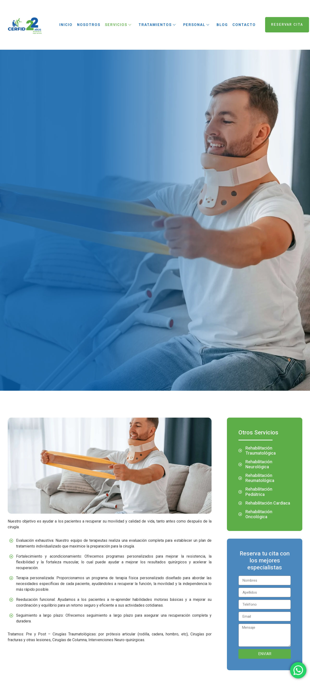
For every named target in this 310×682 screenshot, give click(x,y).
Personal (196, 25)
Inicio (65, 25)
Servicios (118, 25)
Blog (222, 25)
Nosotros (88, 25)
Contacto (244, 25)
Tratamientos (157, 25)
